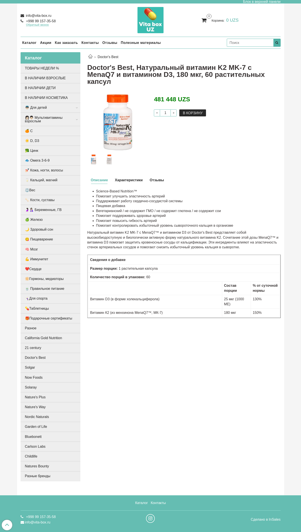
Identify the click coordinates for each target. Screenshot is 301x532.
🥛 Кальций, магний (41, 180)
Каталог (29, 43)
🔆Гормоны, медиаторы (44, 279)
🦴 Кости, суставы (40, 200)
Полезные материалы (141, 43)
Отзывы (109, 43)
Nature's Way (35, 407)
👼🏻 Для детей (36, 107)
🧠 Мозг (31, 249)
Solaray (31, 387)
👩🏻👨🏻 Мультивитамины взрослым (44, 119)
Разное (31, 328)
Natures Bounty (37, 466)
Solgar (30, 367)
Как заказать (66, 43)
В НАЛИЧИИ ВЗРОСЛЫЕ (45, 78)
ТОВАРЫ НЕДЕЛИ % (42, 68)
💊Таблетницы (37, 308)
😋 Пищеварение (39, 239)
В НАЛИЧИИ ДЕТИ (40, 88)
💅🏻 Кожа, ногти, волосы (44, 170)
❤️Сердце (33, 269)
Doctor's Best (108, 57)
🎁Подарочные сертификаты (48, 318)
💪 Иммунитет (36, 259)
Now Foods (34, 377)
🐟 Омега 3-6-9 (37, 160)
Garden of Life (36, 426)
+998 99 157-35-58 (40, 21)
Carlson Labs (35, 446)
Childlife (31, 456)
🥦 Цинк (31, 150)
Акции (45, 43)
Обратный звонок (37, 25)
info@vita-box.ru (38, 15)
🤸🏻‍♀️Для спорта (36, 298)
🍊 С (29, 131)
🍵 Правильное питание (44, 288)
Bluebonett (33, 437)
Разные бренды (38, 476)
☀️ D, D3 (32, 141)
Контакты (90, 43)
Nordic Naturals (37, 417)
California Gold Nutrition (43, 338)
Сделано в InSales (265, 519)
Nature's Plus (35, 397)
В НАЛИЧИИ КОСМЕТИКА (46, 98)
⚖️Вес (30, 190)
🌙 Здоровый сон (39, 229)
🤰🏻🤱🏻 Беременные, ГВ (43, 210)
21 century (33, 348)
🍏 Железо (34, 219)
